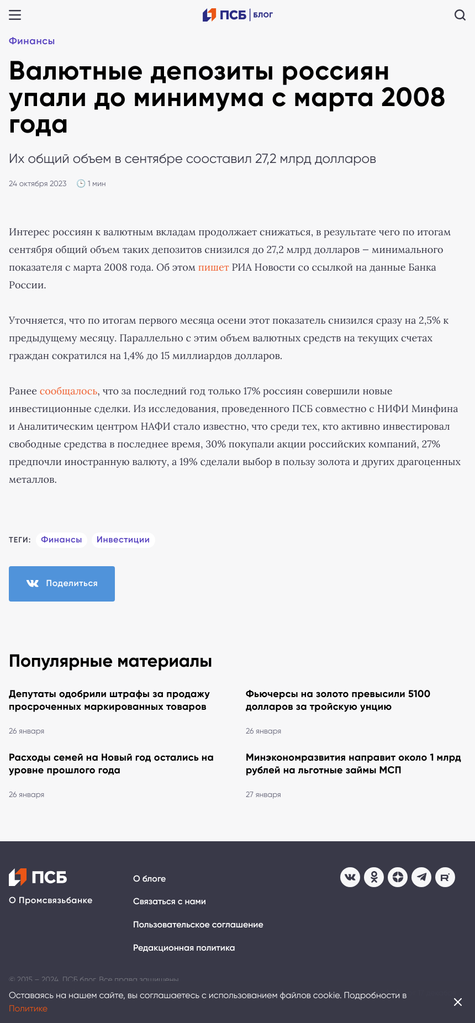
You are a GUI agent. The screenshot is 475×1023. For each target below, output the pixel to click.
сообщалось (69, 391)
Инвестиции (123, 540)
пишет (213, 267)
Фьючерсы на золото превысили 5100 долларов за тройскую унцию (338, 700)
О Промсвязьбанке (51, 900)
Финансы (32, 41)
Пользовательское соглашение (198, 925)
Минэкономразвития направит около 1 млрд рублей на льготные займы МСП (353, 763)
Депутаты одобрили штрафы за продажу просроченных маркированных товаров (109, 700)
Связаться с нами (169, 902)
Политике (28, 1008)
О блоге (149, 879)
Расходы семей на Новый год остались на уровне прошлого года (111, 763)
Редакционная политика (184, 948)
